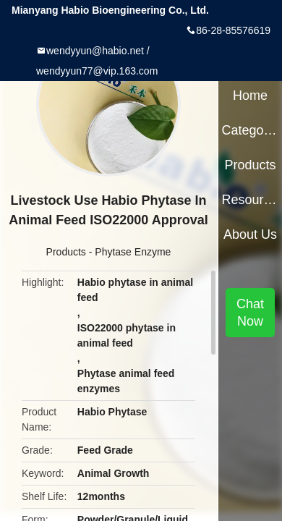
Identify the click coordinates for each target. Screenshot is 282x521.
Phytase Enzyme (133, 252)
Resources (249, 199)
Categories (249, 130)
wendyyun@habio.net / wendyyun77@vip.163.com (97, 61)
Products (66, 252)
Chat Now (250, 313)
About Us (250, 234)
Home (250, 95)
